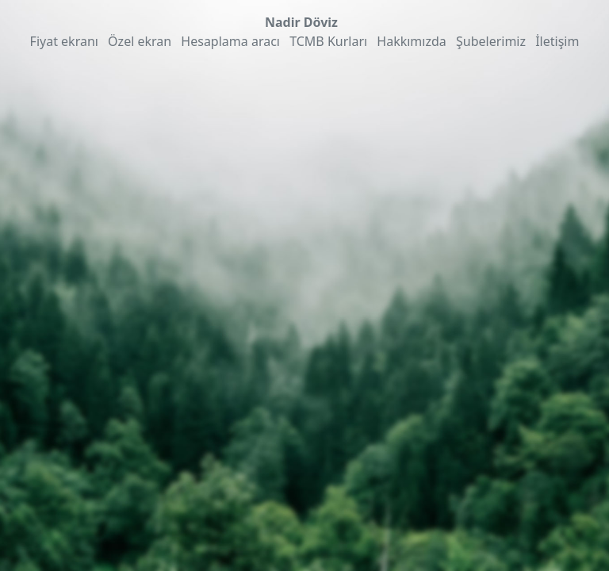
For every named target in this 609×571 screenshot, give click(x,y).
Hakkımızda (411, 41)
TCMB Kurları (328, 41)
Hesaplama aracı (230, 41)
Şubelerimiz (491, 41)
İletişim (557, 41)
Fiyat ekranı (64, 41)
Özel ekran (139, 41)
